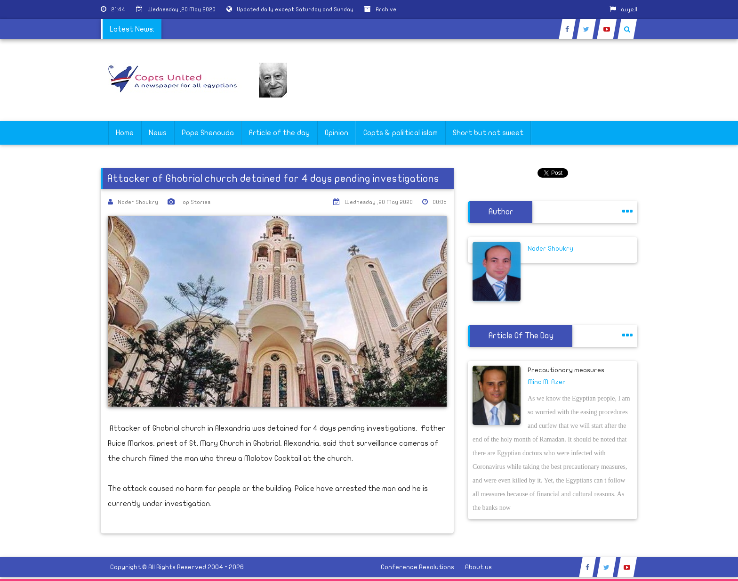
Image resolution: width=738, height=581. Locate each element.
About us (478, 567)
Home (125, 133)
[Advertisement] (693, 297)
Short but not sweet (488, 133)
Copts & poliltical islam (400, 133)
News (158, 133)
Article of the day (279, 133)
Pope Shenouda (208, 133)
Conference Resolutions (417, 567)
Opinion (336, 133)
